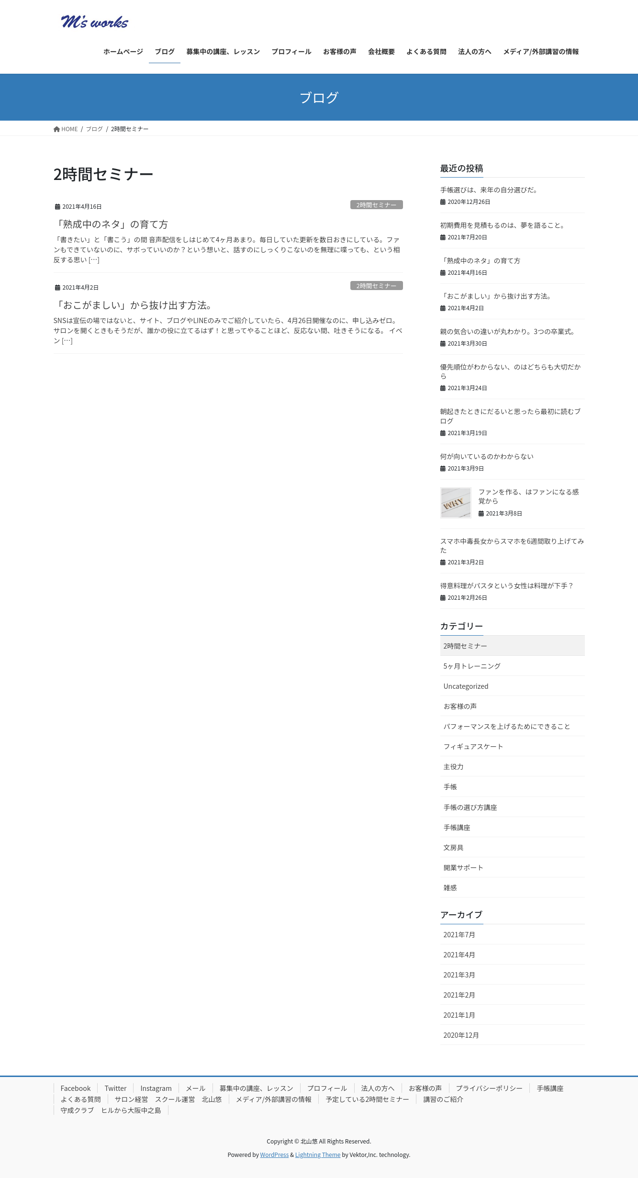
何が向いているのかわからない (487, 456)
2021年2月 (460, 994)
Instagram (155, 1088)
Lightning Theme (318, 1154)
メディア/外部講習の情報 (274, 1099)
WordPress (274, 1154)
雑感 (450, 887)
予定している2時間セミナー (367, 1099)
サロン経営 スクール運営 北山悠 (168, 1099)
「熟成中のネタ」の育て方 (111, 224)
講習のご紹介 (443, 1099)
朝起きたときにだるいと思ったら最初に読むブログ (510, 416)
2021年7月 (460, 934)
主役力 (454, 766)
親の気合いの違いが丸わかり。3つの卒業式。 (509, 331)
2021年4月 (460, 954)
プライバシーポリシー (489, 1088)
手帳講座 (457, 827)
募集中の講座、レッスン (256, 1088)
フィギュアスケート (474, 746)
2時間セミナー (377, 204)
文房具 (454, 847)
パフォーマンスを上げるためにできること (507, 726)
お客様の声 (460, 706)
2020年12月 (462, 1035)
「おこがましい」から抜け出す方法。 (135, 305)
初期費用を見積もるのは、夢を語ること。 (504, 225)
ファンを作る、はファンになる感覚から (529, 496)
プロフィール (327, 1088)
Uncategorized (466, 686)
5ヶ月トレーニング (472, 666)
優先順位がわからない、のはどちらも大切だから (510, 371)
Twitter (115, 1088)
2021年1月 (460, 1015)
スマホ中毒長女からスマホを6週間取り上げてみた (512, 545)
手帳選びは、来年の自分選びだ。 (490, 189)
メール (196, 1088)
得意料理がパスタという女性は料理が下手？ (507, 585)
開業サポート (464, 867)
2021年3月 (460, 974)
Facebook (76, 1088)
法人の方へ (378, 1088)
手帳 (450, 786)
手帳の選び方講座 (470, 807)
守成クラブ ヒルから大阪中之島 (111, 1110)
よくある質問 (81, 1099)
